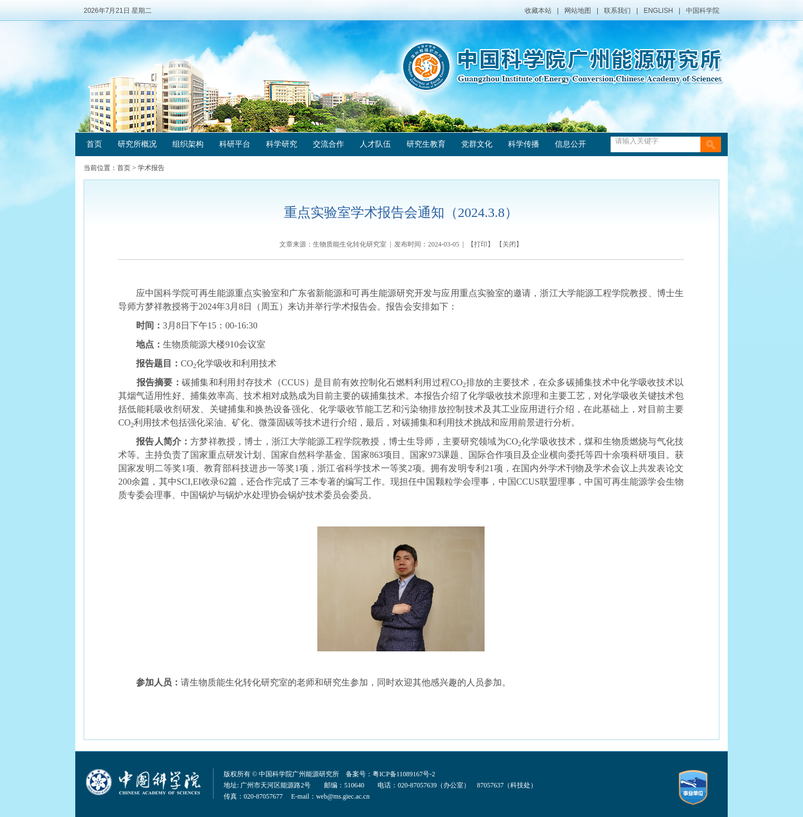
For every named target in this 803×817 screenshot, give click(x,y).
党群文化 (476, 144)
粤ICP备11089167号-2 (404, 774)
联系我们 (617, 10)
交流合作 (328, 144)
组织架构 (188, 144)
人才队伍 (375, 144)
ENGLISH (658, 10)
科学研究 (281, 144)
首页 (94, 144)
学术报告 (151, 168)
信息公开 (570, 144)
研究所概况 (137, 144)
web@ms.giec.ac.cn (343, 796)
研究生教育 (426, 144)
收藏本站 (538, 10)
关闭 (509, 244)
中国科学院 (702, 10)
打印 (480, 244)
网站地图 (577, 10)
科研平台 (234, 144)
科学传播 (523, 144)
